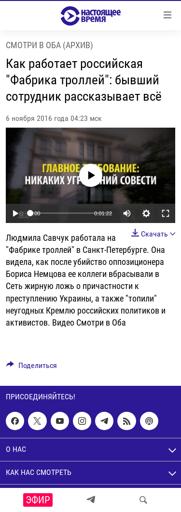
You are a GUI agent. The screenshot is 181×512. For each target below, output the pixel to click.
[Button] (31, 368)
